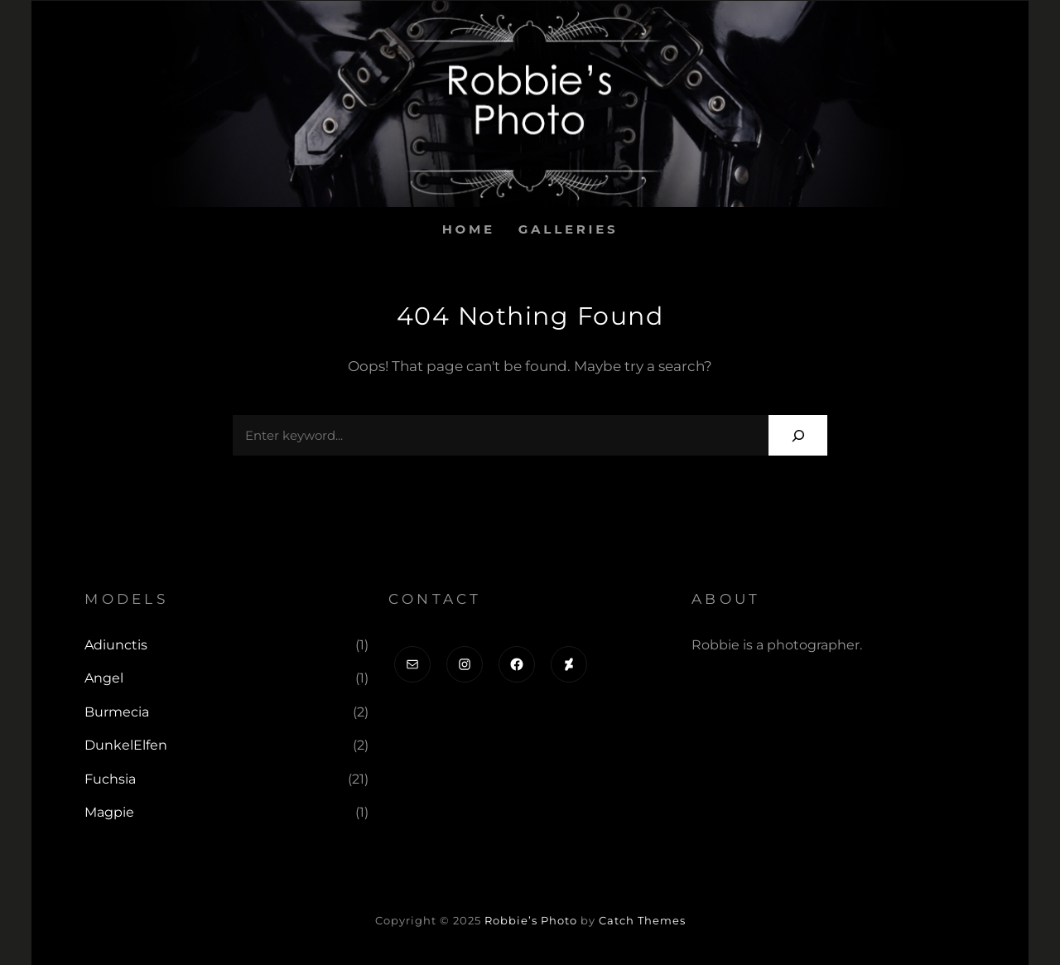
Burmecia (116, 712)
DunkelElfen (125, 745)
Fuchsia (110, 779)
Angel (103, 678)
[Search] (797, 435)
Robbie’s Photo (530, 920)
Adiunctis (115, 645)
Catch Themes (642, 920)
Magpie (109, 812)
